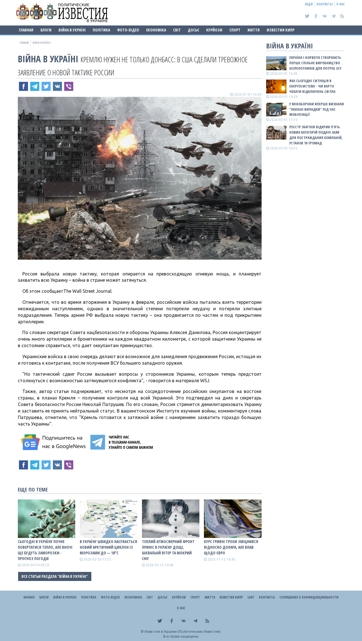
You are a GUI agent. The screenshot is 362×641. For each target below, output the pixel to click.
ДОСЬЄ (193, 30)
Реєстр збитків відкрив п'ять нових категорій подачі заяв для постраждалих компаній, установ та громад (316, 135)
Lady (250, 597)
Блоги (45, 30)
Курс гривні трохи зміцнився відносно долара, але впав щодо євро (231, 547)
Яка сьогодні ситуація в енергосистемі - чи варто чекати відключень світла (312, 86)
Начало (29, 597)
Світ (177, 30)
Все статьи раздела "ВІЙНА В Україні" (54, 576)
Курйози (214, 30)
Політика (101, 30)
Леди (309, 4)
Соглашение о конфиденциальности (309, 597)
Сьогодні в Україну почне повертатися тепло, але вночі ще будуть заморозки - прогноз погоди (45, 550)
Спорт (234, 30)
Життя (253, 30)
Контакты (324, 4)
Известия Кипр (280, 30)
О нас (340, 4)
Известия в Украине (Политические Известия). (183, 631)
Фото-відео (128, 30)
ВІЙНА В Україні (72, 30)
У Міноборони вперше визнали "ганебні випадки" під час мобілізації (316, 109)
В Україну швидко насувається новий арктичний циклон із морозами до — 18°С (108, 547)
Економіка (156, 30)
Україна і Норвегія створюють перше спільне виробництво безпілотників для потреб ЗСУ (315, 63)
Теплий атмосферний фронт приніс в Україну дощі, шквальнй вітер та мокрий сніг (168, 550)
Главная (26, 30)
